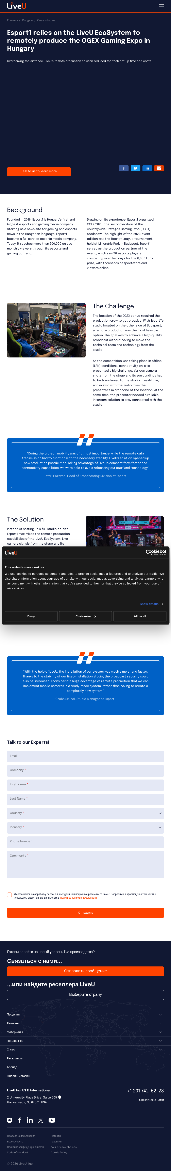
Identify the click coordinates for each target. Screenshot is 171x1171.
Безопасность (15, 1141)
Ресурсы (27, 20)
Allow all (140, 616)
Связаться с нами (151, 1100)
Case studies (46, 20)
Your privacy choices (64, 1147)
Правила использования (21, 1136)
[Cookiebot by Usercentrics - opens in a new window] (148, 552)
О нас (11, 1049)
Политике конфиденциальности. (78, 898)
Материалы (15, 1032)
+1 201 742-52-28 (145, 1091)
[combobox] (85, 813)
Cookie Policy (59, 1152)
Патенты (56, 1136)
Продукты (13, 1014)
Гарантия (56, 1141)
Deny (31, 616)
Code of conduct (17, 1152)
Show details (149, 604)
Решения (13, 1023)
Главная (12, 20)
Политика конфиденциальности (25, 1147)
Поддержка (14, 1041)
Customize (85, 616)
